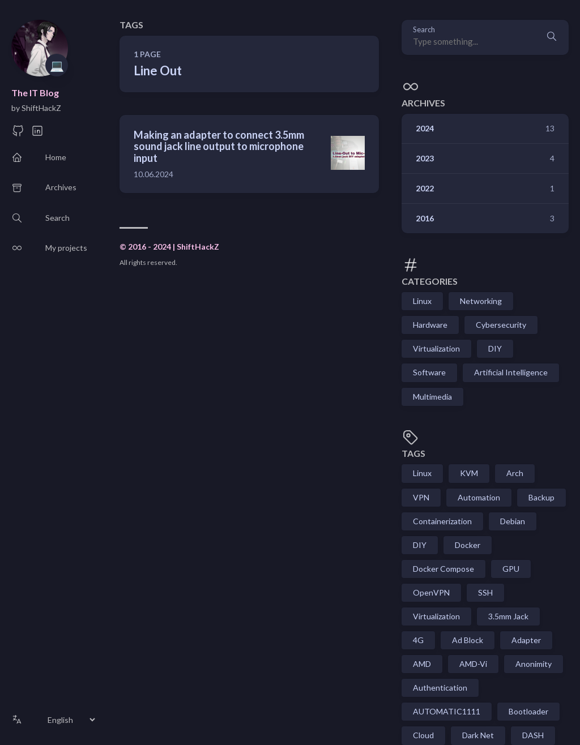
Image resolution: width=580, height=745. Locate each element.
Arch (514, 473)
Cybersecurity (501, 324)
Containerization (442, 521)
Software (429, 372)
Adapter (526, 640)
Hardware (430, 324)
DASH (533, 735)
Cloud (423, 735)
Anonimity (533, 664)
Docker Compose (443, 568)
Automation (479, 497)
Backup (541, 497)
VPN (421, 497)
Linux (422, 301)
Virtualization (436, 348)
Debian (512, 521)
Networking (481, 301)
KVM (469, 473)
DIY (495, 348)
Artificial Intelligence (511, 372)
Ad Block (467, 640)
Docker (467, 545)
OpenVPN (431, 592)
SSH (485, 592)
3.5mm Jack (508, 616)
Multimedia (432, 396)
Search (424, 29)
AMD (422, 664)
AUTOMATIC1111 (446, 711)
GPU (510, 568)
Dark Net (478, 735)
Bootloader (528, 711)
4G (418, 640)
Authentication (440, 687)
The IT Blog (35, 92)
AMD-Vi (473, 664)
